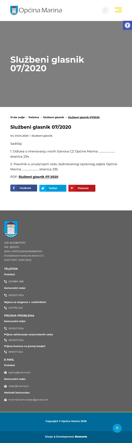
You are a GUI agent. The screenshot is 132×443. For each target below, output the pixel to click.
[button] (127, 25)
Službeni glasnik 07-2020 (38, 177)
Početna (34, 117)
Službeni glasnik (53, 117)
